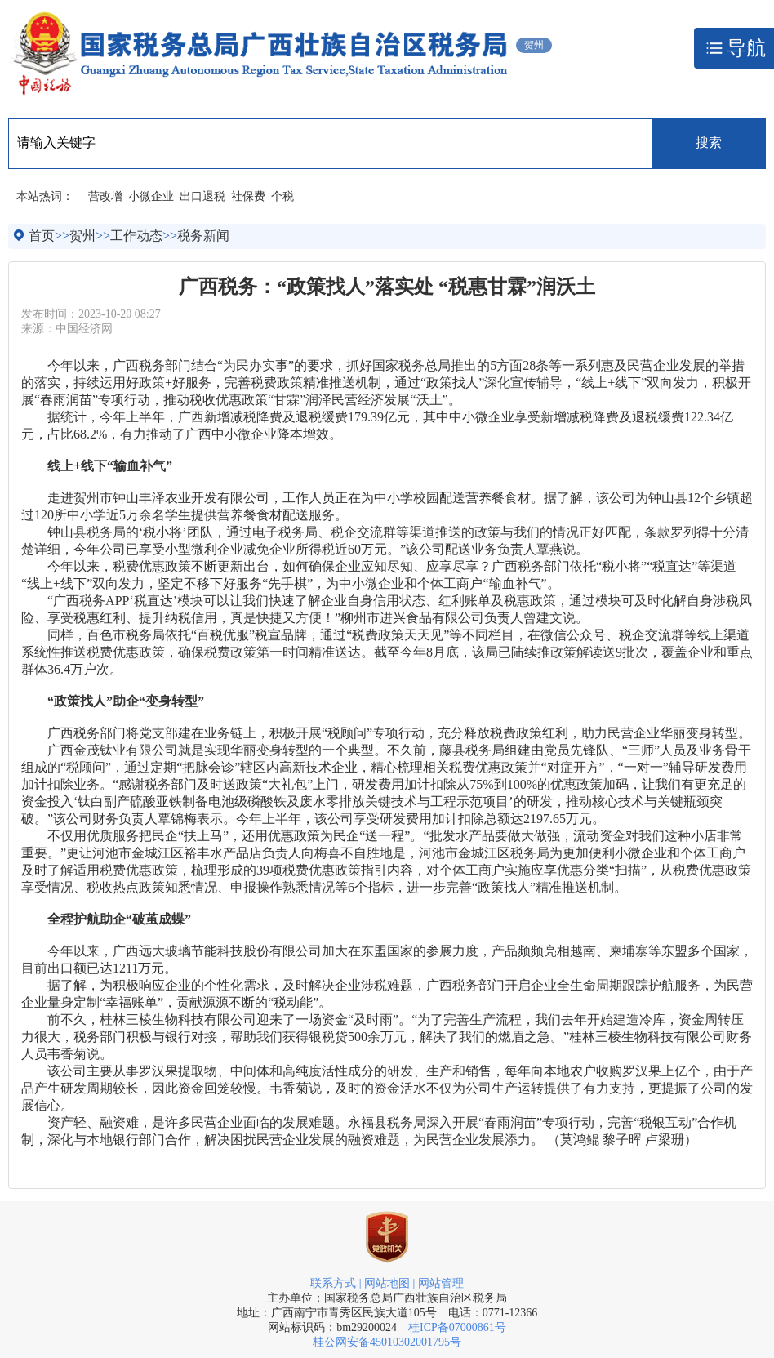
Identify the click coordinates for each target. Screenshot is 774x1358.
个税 (282, 196)
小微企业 (151, 196)
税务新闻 (203, 236)
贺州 (82, 236)
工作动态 (136, 236)
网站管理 (441, 1283)
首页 (42, 236)
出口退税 (202, 196)
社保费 (248, 196)
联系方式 (333, 1283)
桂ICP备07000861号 (457, 1327)
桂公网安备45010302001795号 (387, 1342)
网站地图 (387, 1283)
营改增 (105, 196)
